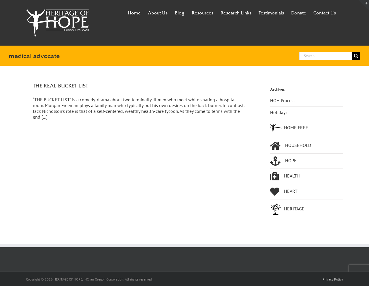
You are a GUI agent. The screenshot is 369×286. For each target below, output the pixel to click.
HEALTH (285, 176)
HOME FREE (289, 128)
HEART (284, 191)
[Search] (356, 56)
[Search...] (325, 56)
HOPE (283, 161)
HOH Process (282, 100)
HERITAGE (287, 209)
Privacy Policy (333, 279)
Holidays (278, 112)
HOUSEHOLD (290, 145)
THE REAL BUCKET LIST (60, 86)
